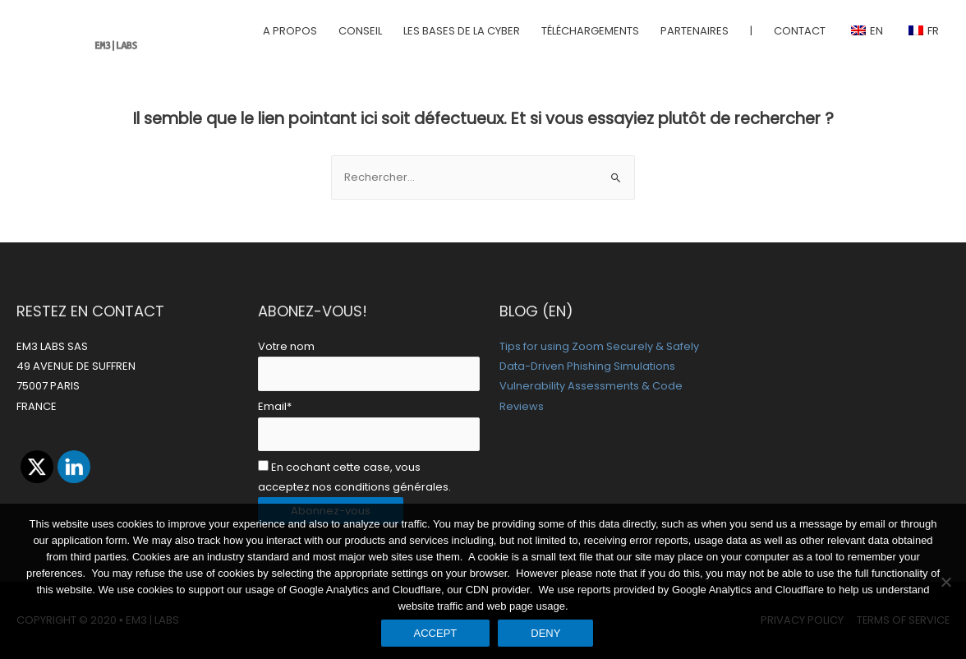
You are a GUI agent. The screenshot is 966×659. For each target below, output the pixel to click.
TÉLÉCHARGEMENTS (590, 31)
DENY (545, 633)
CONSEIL (360, 31)
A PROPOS (290, 31)
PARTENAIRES (694, 31)
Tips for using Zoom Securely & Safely (599, 346)
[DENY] (945, 582)
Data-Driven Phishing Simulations (587, 366)
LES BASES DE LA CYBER (461, 31)
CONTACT (800, 31)
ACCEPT (436, 633)
